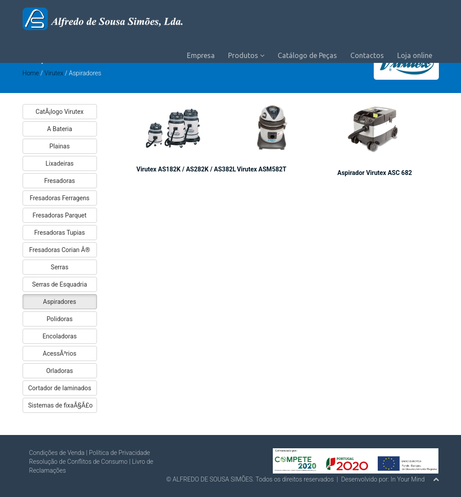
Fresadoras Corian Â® (59, 249)
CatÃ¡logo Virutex (59, 111)
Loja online (414, 55)
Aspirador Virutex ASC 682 (374, 172)
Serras (60, 267)
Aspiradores (59, 301)
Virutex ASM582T (262, 169)
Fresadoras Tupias (59, 232)
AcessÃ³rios (60, 353)
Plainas (60, 146)
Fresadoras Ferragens (59, 198)
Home (31, 73)
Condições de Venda (57, 452)
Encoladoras (60, 336)
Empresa (201, 55)
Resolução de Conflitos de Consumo (78, 461)
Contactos (367, 55)
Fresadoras (59, 180)
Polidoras (59, 318)
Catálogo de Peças (307, 55)
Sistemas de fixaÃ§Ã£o (60, 405)
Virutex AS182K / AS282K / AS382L (186, 169)
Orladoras (59, 370)
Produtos (246, 55)
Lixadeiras (60, 163)
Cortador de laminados (59, 388)
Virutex (54, 73)
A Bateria (59, 128)
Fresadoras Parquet (60, 215)
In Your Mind (408, 479)
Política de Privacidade (119, 452)
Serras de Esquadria (59, 284)
